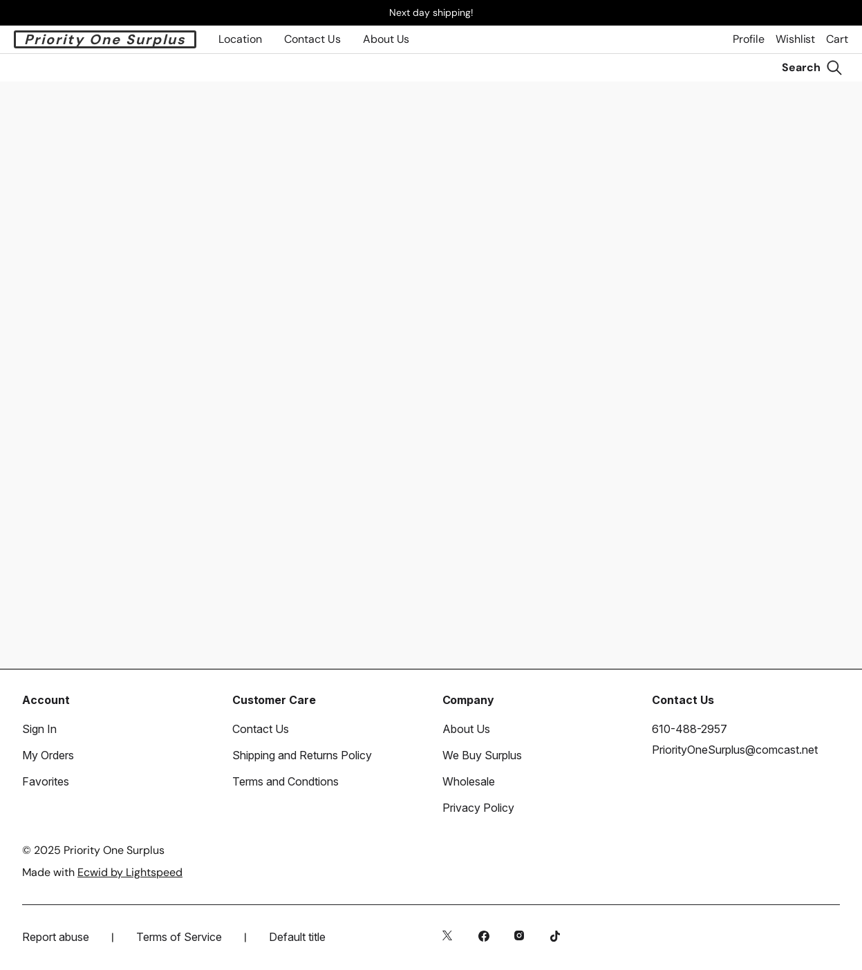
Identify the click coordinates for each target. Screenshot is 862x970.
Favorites (45, 781)
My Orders (48, 755)
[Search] (812, 68)
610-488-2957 (689, 729)
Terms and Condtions (285, 781)
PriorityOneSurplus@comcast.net (735, 750)
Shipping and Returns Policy (302, 755)
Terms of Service (179, 937)
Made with (102, 872)
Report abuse (55, 937)
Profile (748, 39)
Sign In (39, 729)
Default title (297, 937)
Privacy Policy (478, 808)
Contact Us (260, 729)
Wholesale (468, 781)
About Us (386, 39)
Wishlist (795, 39)
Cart (837, 39)
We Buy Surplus (482, 755)
